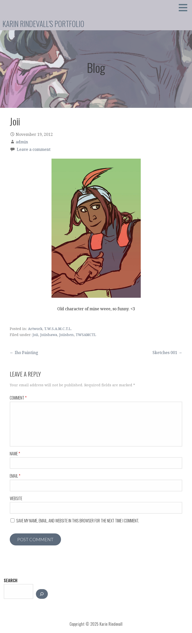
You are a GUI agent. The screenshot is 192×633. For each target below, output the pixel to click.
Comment (18, 398)
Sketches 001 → (167, 352)
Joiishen (66, 335)
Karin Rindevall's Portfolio (43, 23)
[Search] (42, 594)
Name (15, 454)
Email (15, 476)
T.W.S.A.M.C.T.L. (58, 329)
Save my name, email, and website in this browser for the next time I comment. (77, 521)
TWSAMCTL (86, 335)
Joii (35, 335)
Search (11, 580)
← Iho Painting (24, 352)
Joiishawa (48, 335)
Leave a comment (33, 149)
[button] (185, 7)
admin (22, 142)
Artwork (35, 329)
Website (16, 498)
